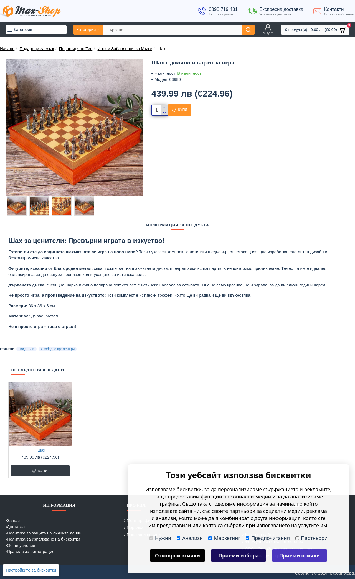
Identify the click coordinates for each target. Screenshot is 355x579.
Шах (41, 450)
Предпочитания (268, 538)
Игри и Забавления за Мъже (125, 48)
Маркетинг (224, 538)
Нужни (160, 538)
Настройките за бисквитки (31, 570)
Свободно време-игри (58, 349)
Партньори (311, 538)
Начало (7, 48)
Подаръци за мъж (37, 48)
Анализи (190, 538)
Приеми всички (299, 555)
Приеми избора (238, 555)
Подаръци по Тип (75, 48)
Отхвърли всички (177, 555)
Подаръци (26, 349)
